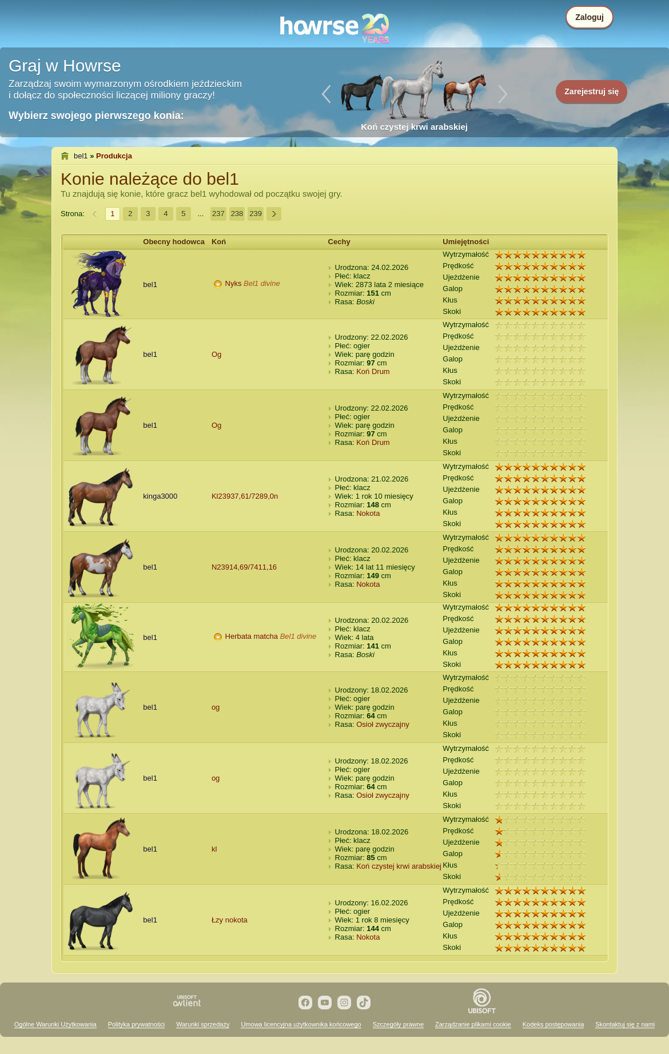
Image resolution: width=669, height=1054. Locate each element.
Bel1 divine (262, 283)
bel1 (81, 156)
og (216, 707)
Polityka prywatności (136, 1024)
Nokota (368, 513)
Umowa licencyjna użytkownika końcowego (301, 1024)
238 (237, 213)
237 (218, 213)
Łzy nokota (230, 920)
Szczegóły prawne (398, 1024)
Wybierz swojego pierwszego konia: (96, 115)
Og (216, 354)
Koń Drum (373, 371)
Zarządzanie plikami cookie (473, 1024)
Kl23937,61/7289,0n (245, 496)
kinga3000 (160, 496)
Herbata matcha (251, 636)
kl (214, 849)
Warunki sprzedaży (202, 1024)
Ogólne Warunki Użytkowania (55, 1024)
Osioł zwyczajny (382, 724)
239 (255, 213)
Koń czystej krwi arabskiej (398, 866)
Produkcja (114, 156)
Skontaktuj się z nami (625, 1024)
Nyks (233, 283)
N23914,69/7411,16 (244, 567)
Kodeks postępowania (553, 1024)
